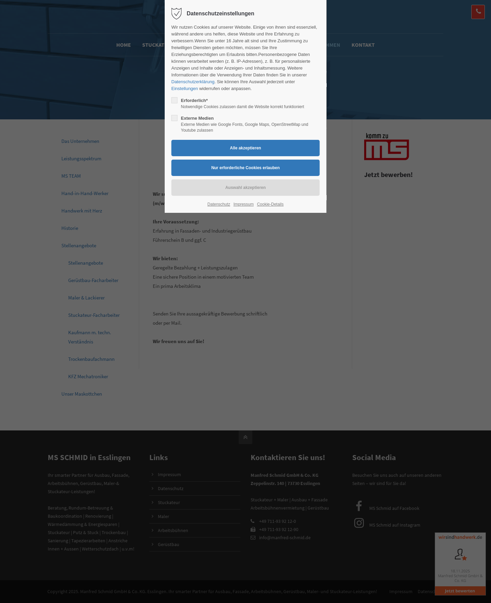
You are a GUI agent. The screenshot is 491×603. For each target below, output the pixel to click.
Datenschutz (218, 204)
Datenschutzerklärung (193, 81)
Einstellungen (185, 88)
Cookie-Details (270, 204)
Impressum (244, 204)
